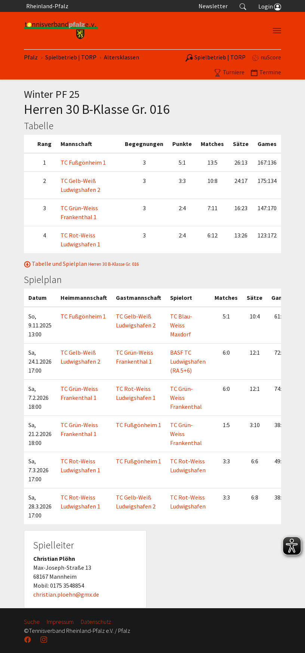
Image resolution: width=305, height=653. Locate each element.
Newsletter (213, 6)
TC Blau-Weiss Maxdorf (181, 325)
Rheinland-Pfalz (46, 6)
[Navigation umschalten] (277, 30)
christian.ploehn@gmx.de (66, 594)
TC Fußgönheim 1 (83, 162)
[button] (243, 6)
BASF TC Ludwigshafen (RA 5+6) (188, 361)
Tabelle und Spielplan (81, 263)
